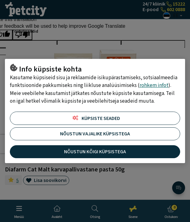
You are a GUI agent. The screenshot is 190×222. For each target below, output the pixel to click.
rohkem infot (153, 85)
